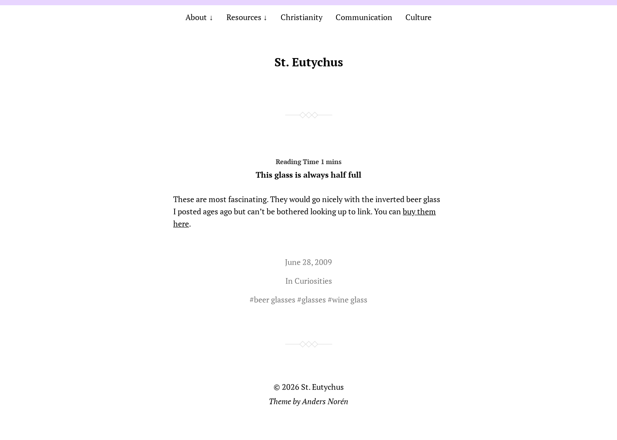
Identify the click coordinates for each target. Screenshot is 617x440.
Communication (364, 17)
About (196, 17)
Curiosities (313, 280)
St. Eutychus (308, 62)
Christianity (301, 17)
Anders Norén (325, 401)
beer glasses (274, 299)
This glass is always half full (308, 167)
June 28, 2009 (308, 262)
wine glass (349, 299)
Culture (418, 17)
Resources (243, 17)
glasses (314, 299)
